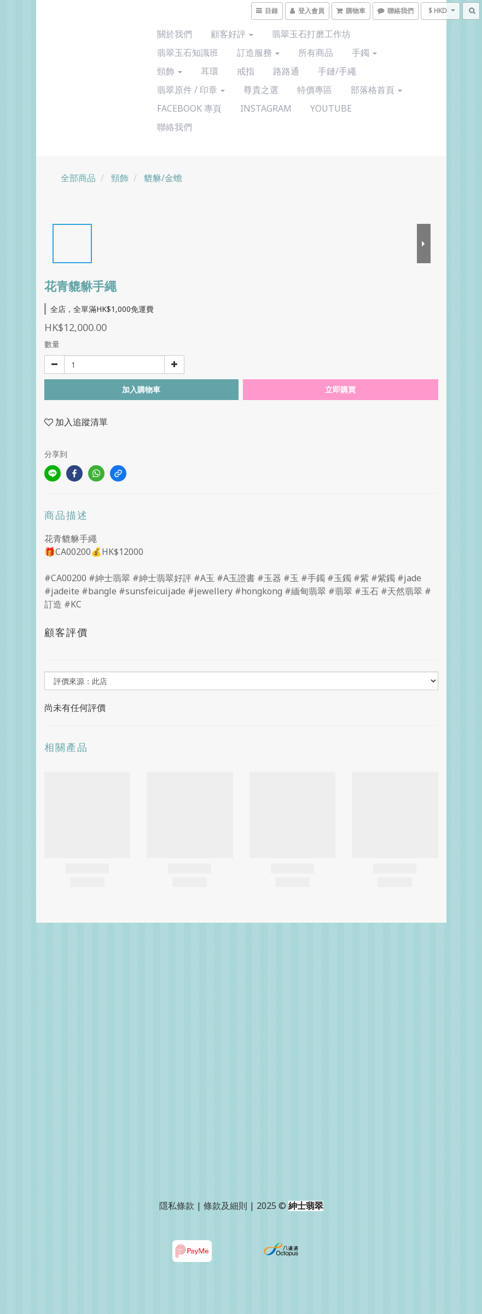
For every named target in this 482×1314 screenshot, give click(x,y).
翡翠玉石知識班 (187, 53)
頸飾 (169, 71)
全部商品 (78, 178)
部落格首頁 (376, 90)
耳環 (209, 71)
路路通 (286, 71)
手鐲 (364, 53)
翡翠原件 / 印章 (191, 90)
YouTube (331, 108)
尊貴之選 (260, 90)
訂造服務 (258, 53)
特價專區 (314, 90)
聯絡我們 (174, 127)
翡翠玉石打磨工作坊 (311, 34)
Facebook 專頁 (189, 108)
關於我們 (174, 34)
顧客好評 (232, 34)
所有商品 (315, 53)
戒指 (245, 71)
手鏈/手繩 (337, 71)
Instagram (266, 108)
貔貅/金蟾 (163, 178)
